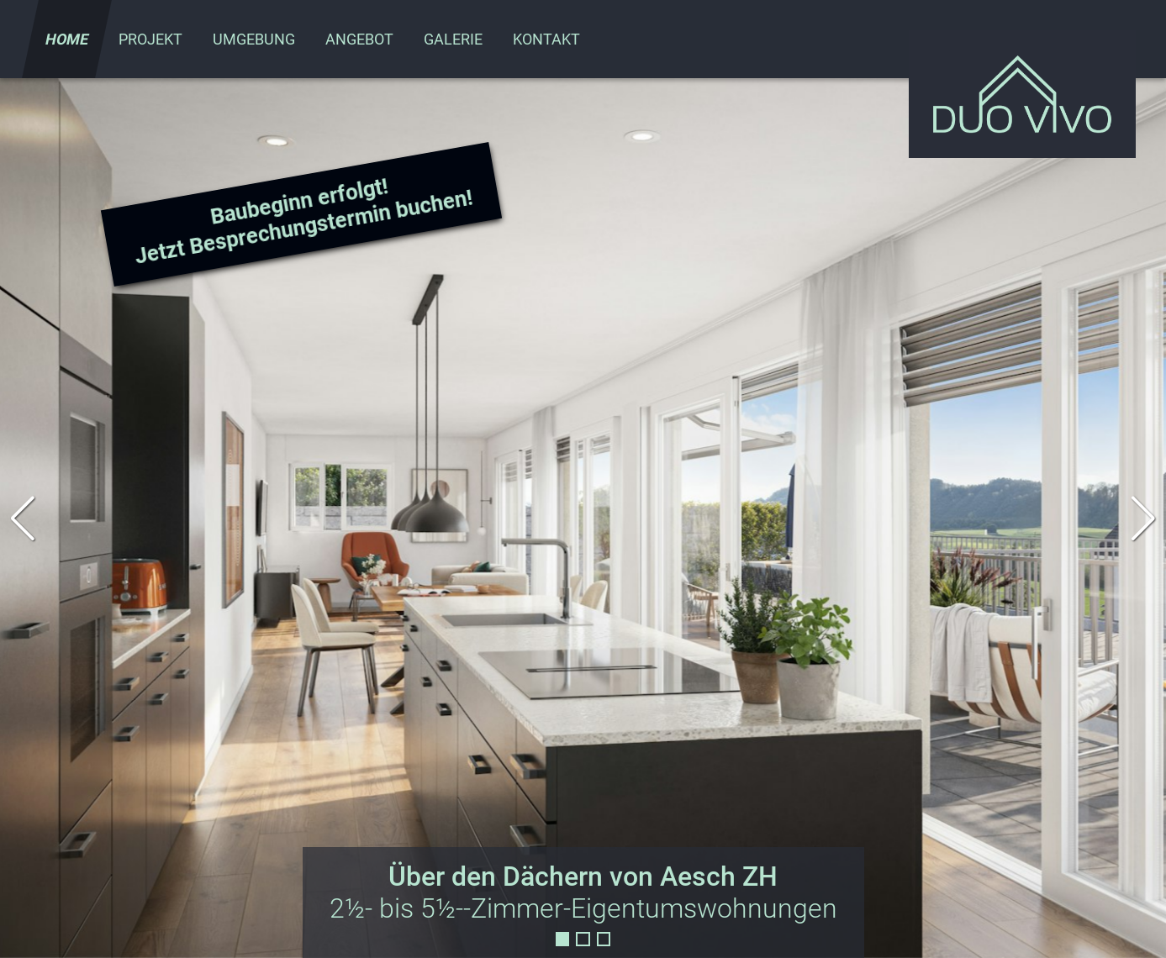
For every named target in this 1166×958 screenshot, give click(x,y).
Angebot (359, 39)
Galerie (453, 39)
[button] (1144, 518)
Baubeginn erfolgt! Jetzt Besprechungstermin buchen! (303, 221)
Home (67, 39)
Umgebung (254, 39)
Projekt (150, 39)
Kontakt (546, 39)
